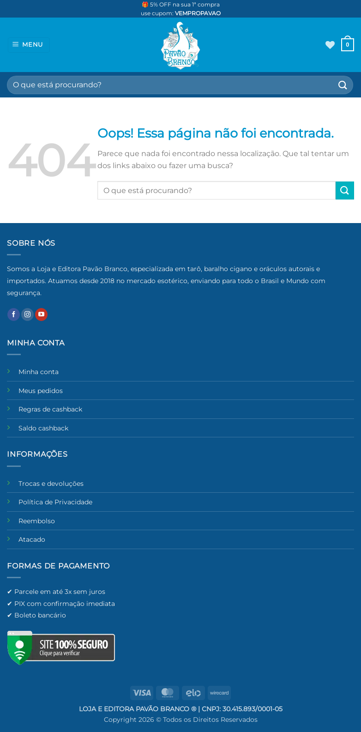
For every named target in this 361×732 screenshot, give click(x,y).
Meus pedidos (40, 391)
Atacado (31, 539)
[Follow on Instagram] (27, 314)
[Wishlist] (330, 45)
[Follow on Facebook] (13, 314)
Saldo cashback (43, 428)
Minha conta (38, 372)
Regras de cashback (50, 409)
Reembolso (36, 521)
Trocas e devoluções (51, 483)
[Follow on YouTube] (41, 314)
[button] (29, 45)
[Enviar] (343, 85)
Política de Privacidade (55, 502)
